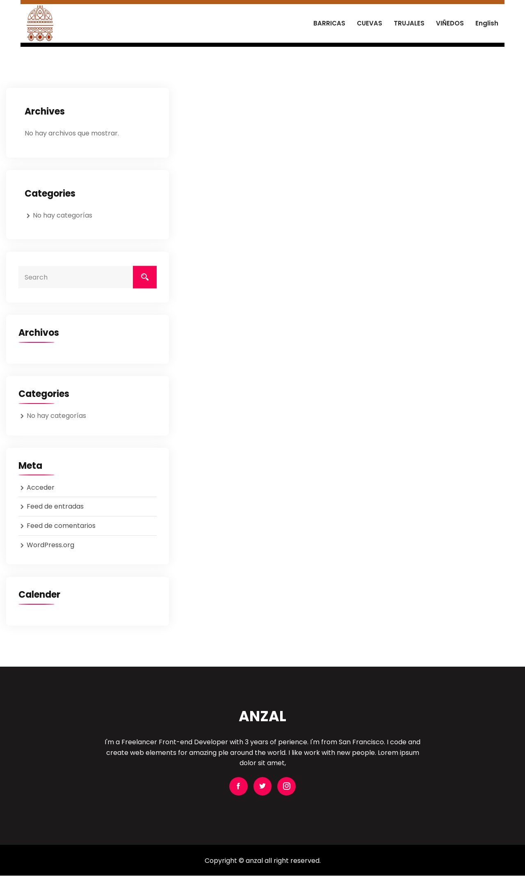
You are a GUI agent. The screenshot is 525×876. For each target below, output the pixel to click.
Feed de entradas (55, 506)
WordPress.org (50, 545)
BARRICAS (329, 23)
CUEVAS (369, 23)
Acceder (41, 487)
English (486, 23)
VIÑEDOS (450, 23)
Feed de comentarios (61, 525)
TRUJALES (409, 23)
